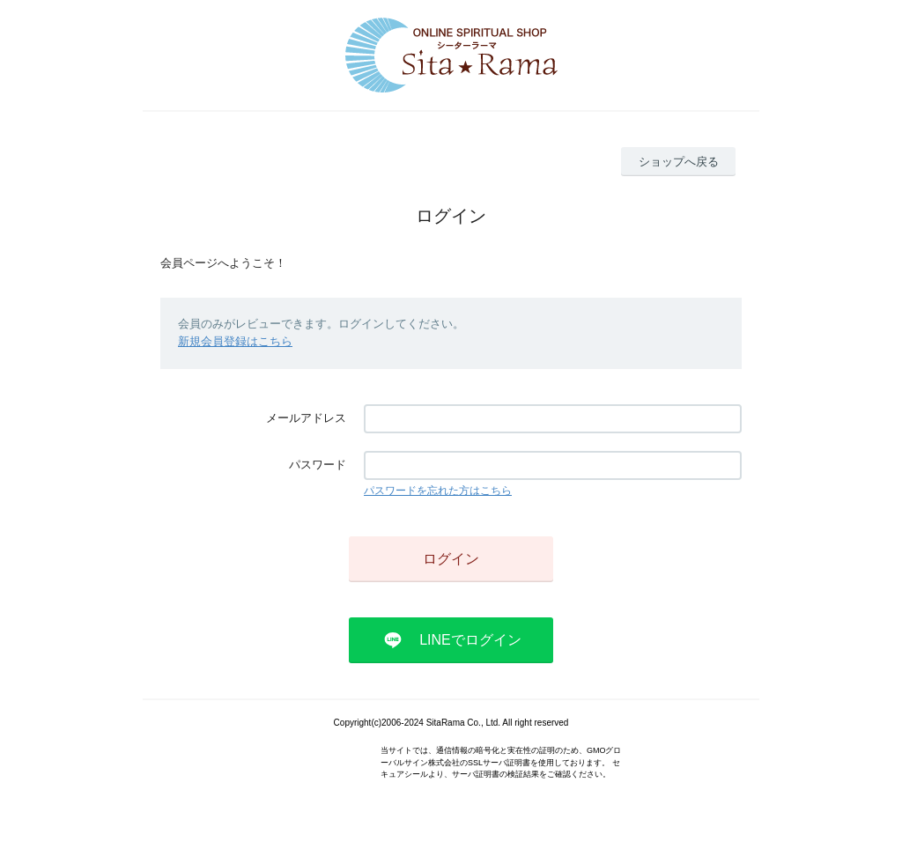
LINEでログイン (470, 639)
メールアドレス (306, 417)
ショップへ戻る (679, 161)
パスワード (317, 464)
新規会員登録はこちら (235, 341)
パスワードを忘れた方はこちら (438, 490)
